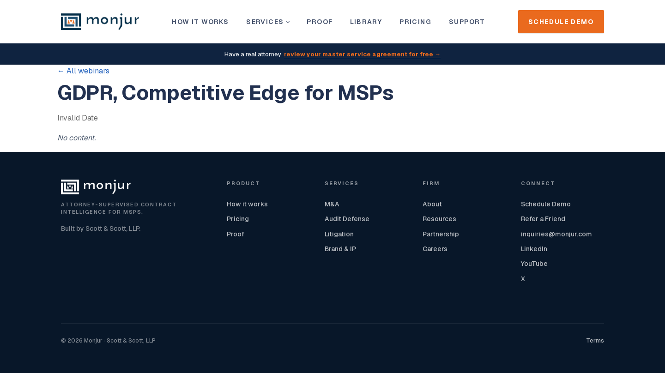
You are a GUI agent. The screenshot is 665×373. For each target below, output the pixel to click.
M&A (332, 204)
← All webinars (83, 71)
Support (467, 22)
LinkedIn (534, 249)
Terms (595, 340)
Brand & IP (340, 249)
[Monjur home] (100, 21)
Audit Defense (347, 219)
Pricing (415, 22)
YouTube (534, 263)
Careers (435, 249)
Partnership (441, 234)
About (432, 204)
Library (366, 22)
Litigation (339, 234)
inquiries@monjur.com (556, 234)
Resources (439, 219)
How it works (200, 22)
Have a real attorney (332, 55)
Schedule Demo (561, 22)
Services (267, 22)
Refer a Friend (543, 219)
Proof (319, 22)
